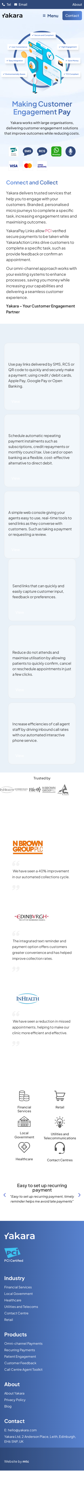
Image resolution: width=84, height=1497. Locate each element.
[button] (4, 1194)
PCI (48, 230)
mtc (26, 1461)
